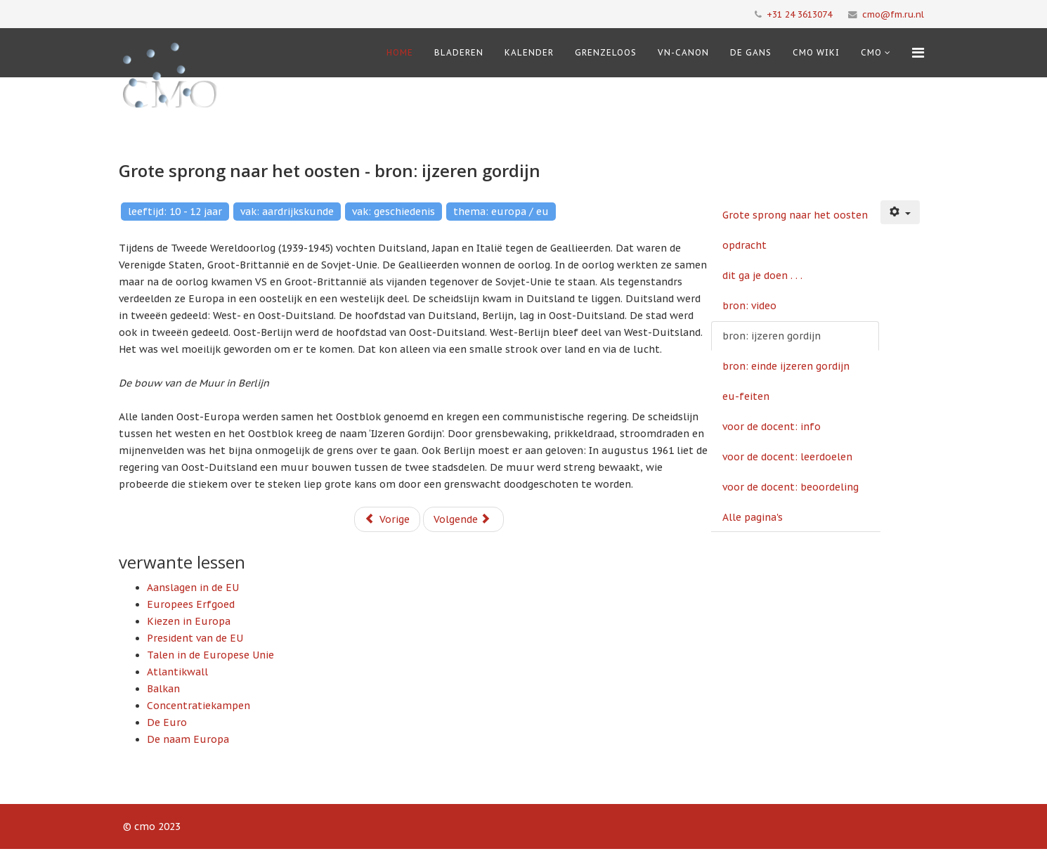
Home (399, 52)
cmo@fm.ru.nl (893, 14)
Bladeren (458, 52)
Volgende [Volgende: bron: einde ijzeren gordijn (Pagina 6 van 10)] (462, 519)
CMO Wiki (816, 52)
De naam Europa (188, 739)
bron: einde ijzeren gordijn (786, 366)
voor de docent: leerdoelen (787, 456)
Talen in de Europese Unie (210, 655)
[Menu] (918, 52)
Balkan (163, 688)
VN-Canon (683, 52)
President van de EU (195, 638)
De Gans (751, 52)
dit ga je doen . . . (762, 275)
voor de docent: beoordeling (790, 487)
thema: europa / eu (501, 211)
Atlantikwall (177, 672)
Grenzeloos (606, 52)
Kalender (529, 52)
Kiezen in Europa (188, 621)
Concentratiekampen (198, 705)
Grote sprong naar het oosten (795, 215)
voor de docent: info (771, 426)
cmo (871, 52)
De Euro (167, 722)
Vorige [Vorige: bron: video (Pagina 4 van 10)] (387, 519)
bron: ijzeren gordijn (771, 336)
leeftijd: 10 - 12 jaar (175, 211)
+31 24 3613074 (799, 14)
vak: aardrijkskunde (287, 211)
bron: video (749, 305)
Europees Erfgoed (191, 604)
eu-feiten (745, 396)
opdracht (744, 245)
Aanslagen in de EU (193, 587)
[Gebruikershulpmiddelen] (900, 212)
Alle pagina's (752, 517)
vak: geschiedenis (393, 211)
